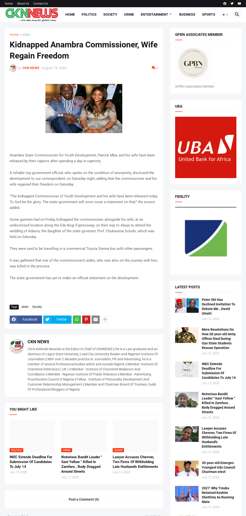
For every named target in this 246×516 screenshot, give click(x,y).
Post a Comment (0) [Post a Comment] (84, 499)
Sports (208, 14)
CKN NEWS (38, 341)
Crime (129, 14)
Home (9, 3)
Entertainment (154, 14)
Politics (89, 14)
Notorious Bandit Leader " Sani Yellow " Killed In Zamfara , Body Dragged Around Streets (81, 464)
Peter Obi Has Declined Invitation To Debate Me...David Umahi (218, 306)
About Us (23, 3)
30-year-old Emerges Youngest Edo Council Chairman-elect (218, 467)
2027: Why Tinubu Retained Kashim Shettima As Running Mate (218, 495)
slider (26, 35)
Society (110, 14)
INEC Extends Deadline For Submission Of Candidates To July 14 (31, 462)
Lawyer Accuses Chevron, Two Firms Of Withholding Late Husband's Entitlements (135, 462)
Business (187, 14)
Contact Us (40, 3)
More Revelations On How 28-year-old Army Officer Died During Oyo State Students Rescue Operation (219, 339)
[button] (225, 14)
